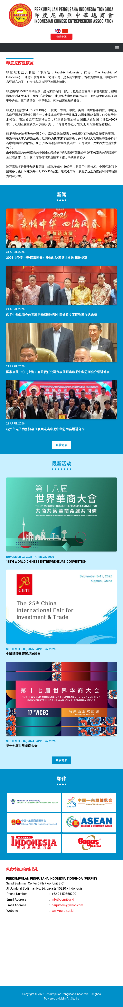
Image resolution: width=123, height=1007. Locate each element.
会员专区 (61, 36)
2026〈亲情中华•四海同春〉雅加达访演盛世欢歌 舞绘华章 (46, 258)
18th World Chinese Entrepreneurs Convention (46, 561)
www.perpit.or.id (62, 911)
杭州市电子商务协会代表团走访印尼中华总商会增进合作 (45, 429)
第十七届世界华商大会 (21, 746)
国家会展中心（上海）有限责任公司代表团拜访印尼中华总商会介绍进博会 (57, 372)
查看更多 (61, 445)
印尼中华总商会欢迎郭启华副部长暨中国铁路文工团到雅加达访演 (51, 315)
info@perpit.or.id (63, 899)
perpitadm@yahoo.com (67, 905)
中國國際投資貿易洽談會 (23, 654)
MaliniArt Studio (69, 998)
